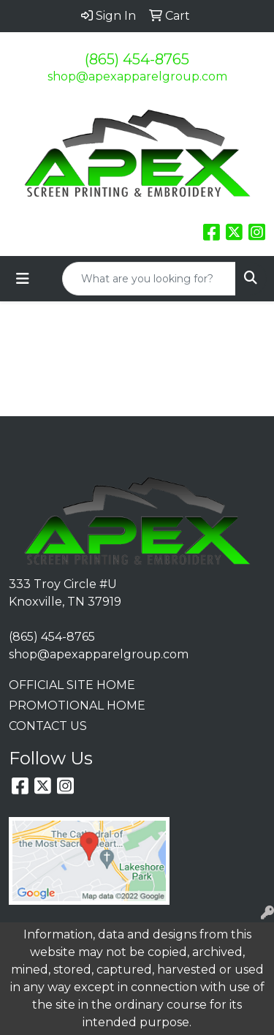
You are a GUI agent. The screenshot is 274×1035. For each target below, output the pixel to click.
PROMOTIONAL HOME (77, 705)
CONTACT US (48, 726)
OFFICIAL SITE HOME (72, 685)
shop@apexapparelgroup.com (137, 76)
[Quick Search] (149, 279)
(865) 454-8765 (137, 59)
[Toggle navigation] (22, 278)
